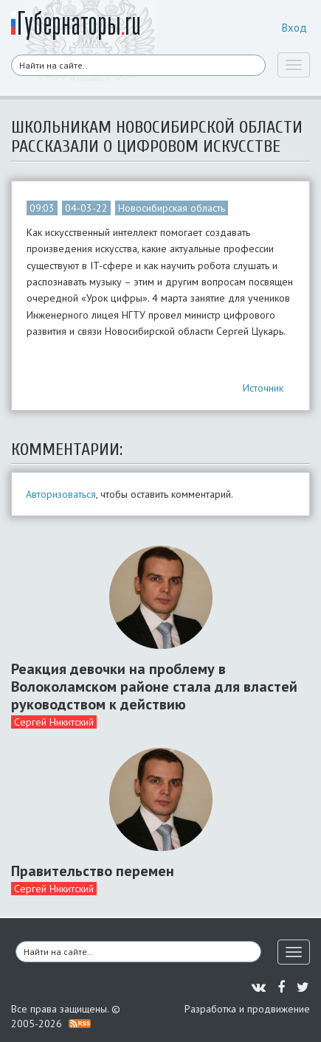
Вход (294, 28)
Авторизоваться (61, 494)
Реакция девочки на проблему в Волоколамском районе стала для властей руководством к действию (154, 686)
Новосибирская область (171, 208)
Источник (263, 388)
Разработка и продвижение (247, 1008)
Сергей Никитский (54, 722)
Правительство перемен (92, 871)
